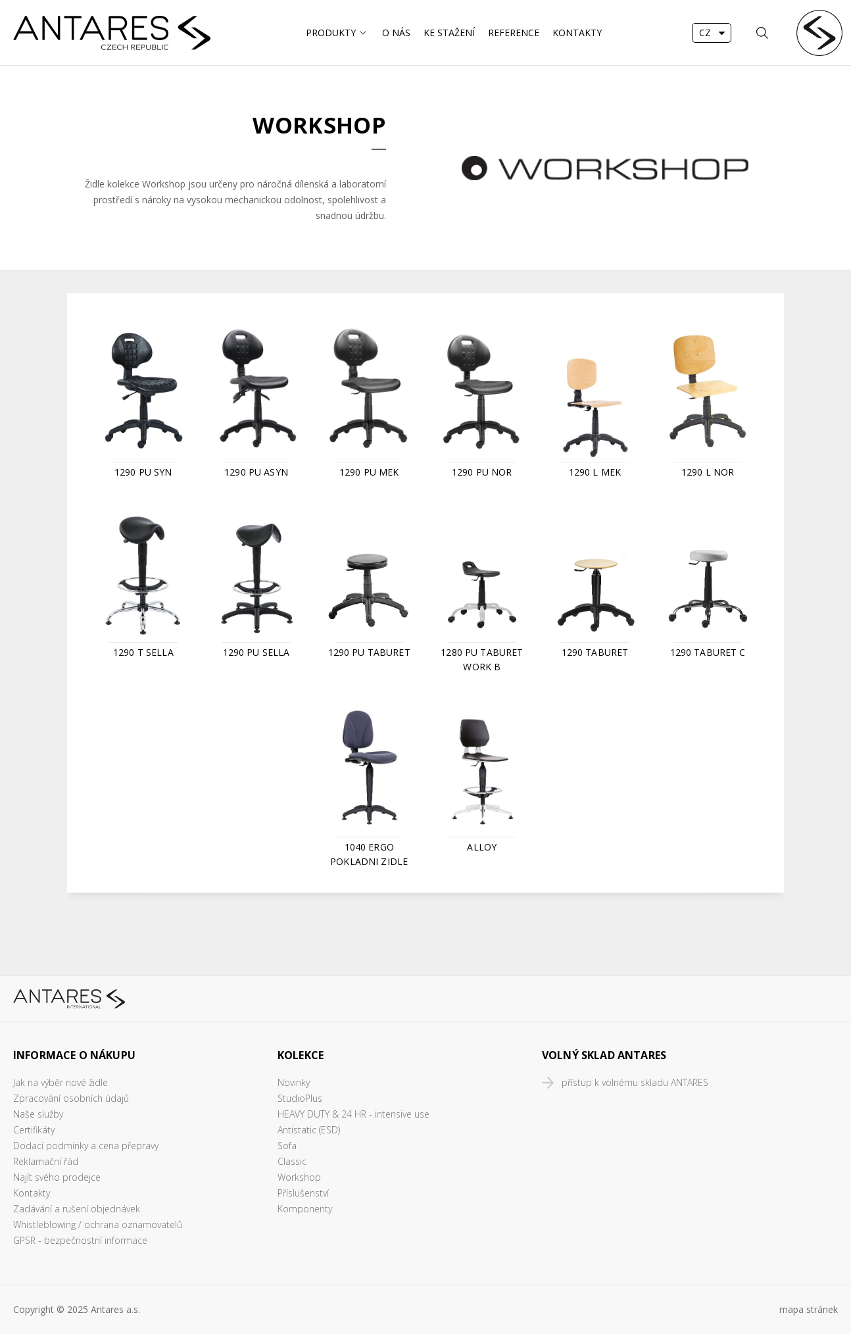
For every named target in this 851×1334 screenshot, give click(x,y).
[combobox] (711, 33)
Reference (513, 32)
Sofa (287, 1145)
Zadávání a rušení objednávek (76, 1208)
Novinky (294, 1082)
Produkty (331, 32)
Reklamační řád (45, 1161)
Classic (292, 1161)
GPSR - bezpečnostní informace (80, 1240)
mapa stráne (806, 1309)
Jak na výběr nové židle (60, 1082)
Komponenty (305, 1208)
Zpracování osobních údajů (71, 1098)
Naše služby (38, 1114)
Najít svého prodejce (57, 1177)
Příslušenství (303, 1193)
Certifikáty (34, 1130)
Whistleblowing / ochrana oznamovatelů (97, 1224)
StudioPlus (300, 1098)
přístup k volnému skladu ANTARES (635, 1082)
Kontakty (577, 32)
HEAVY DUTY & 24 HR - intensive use (353, 1114)
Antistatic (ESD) (309, 1130)
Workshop (299, 1177)
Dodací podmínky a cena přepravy (85, 1145)
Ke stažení (449, 32)
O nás (396, 32)
